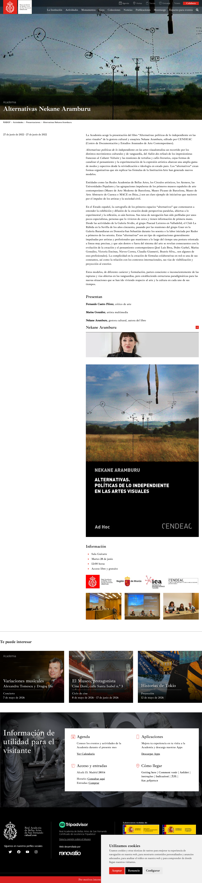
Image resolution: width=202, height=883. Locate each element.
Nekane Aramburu (142, 327)
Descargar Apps (150, 754)
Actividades (18, 122)
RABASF (6, 122)
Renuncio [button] (134, 870)
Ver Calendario (86, 754)
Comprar (94, 783)
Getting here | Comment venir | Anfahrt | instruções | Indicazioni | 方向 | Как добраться (166, 776)
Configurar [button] (153, 870)
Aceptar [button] (117, 870)
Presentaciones (33, 122)
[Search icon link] (197, 10)
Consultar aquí (96, 778)
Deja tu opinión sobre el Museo (75, 839)
